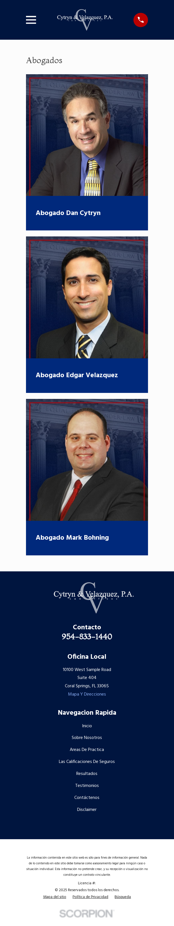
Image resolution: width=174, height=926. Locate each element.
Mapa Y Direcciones (87, 694)
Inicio (87, 726)
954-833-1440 (87, 636)
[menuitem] (54, 897)
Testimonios (87, 786)
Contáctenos (86, 798)
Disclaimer (87, 809)
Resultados (86, 774)
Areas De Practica (87, 750)
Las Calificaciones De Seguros (87, 762)
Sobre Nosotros (87, 738)
